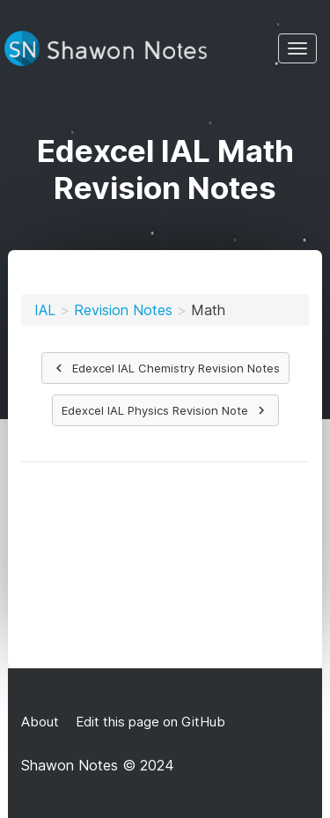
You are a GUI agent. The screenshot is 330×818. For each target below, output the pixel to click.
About (40, 721)
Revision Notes (123, 310)
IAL (44, 310)
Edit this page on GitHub (148, 721)
